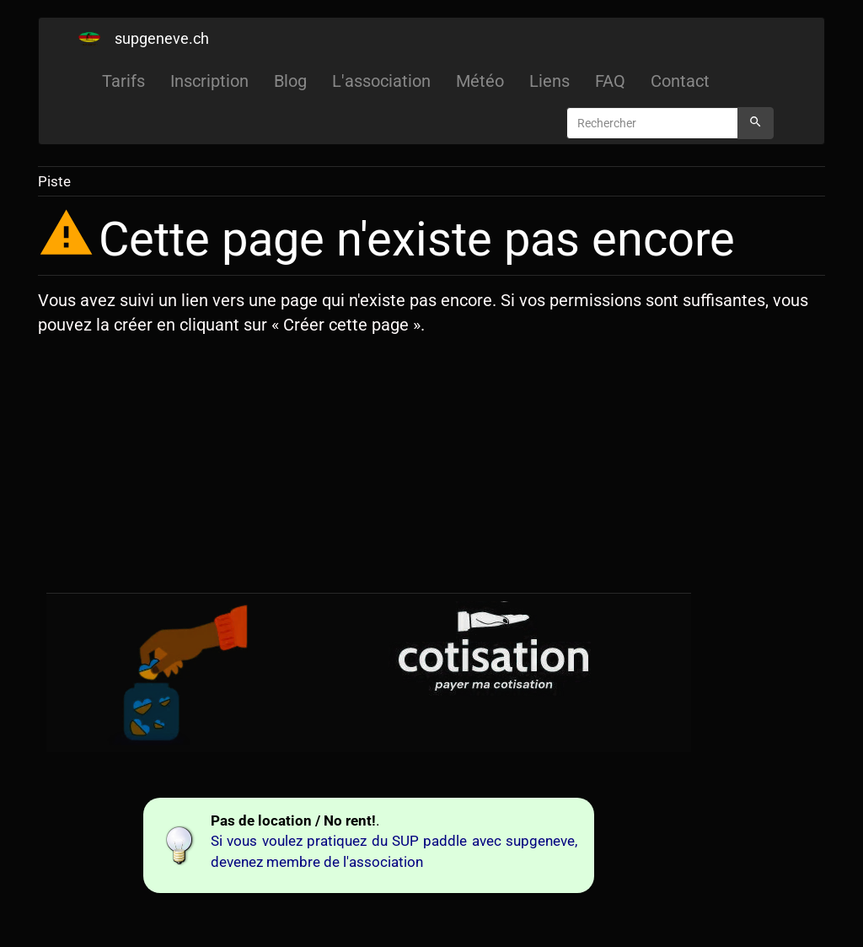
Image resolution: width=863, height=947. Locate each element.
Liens (549, 81)
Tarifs (123, 81)
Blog (290, 81)
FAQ (610, 81)
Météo (480, 81)
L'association (381, 81)
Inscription (209, 81)
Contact (680, 81)
